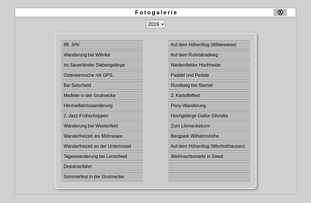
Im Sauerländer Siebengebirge (93, 65)
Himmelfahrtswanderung (87, 105)
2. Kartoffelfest (185, 95)
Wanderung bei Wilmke (86, 54)
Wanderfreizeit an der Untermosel (96, 146)
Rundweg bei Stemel (191, 85)
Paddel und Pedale (189, 75)
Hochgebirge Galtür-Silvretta (199, 115)
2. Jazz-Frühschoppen (85, 115)
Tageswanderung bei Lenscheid (94, 156)
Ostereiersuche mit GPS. (87, 75)
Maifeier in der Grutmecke (89, 95)
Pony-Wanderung (188, 105)
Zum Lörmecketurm (190, 125)
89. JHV (71, 44)
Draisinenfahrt (77, 166)
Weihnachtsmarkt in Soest (196, 156)
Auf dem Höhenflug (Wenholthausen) (207, 146)
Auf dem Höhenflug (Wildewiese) (203, 44)
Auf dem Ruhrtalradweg (194, 54)
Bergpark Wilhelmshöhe (194, 136)
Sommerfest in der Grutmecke (93, 176)
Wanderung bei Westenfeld (90, 125)
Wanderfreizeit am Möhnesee (92, 136)
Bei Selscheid (76, 85)
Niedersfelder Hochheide (195, 65)
